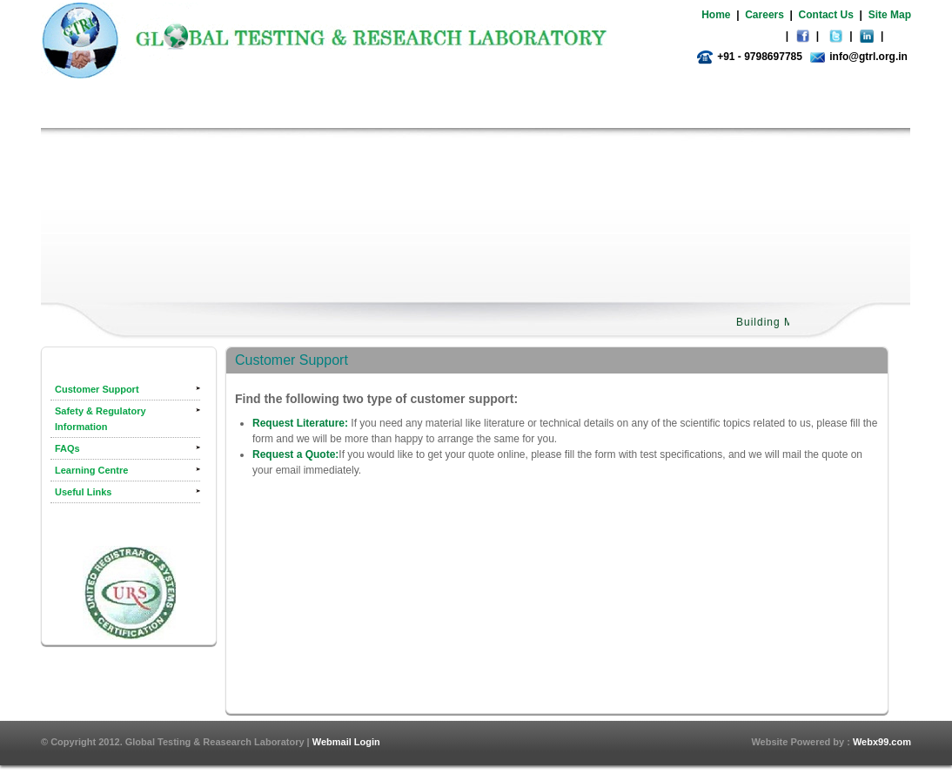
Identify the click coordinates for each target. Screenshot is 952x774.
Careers (764, 15)
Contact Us (826, 15)
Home (715, 15)
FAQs (67, 448)
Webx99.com (882, 742)
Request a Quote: (295, 454)
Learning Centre (91, 470)
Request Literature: (300, 423)
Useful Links (83, 492)
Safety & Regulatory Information (100, 419)
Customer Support (97, 389)
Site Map (889, 15)
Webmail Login (346, 742)
